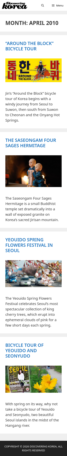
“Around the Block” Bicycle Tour (29, 46)
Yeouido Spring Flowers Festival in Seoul (29, 245)
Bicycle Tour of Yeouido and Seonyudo (24, 350)
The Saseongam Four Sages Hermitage (30, 142)
